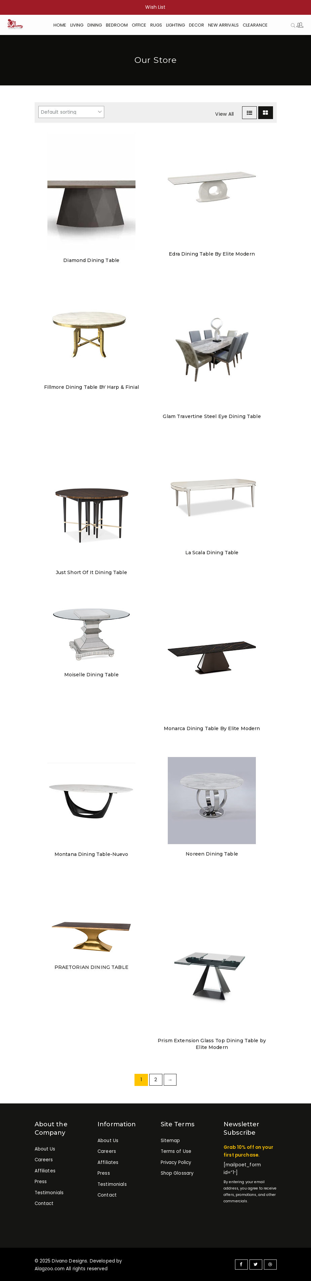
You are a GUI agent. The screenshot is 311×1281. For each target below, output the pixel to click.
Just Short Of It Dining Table (91, 572)
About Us (45, 1149)
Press (41, 1182)
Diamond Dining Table (91, 260)
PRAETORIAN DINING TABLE (91, 967)
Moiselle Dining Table (91, 675)
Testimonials (49, 1193)
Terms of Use (176, 1151)
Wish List (155, 7)
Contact (44, 1204)
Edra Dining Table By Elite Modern (212, 254)
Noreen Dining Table (212, 854)
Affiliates (45, 1171)
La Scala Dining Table (212, 553)
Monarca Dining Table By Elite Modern (212, 728)
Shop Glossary (177, 1173)
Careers (44, 1160)
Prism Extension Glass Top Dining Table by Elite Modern (212, 1044)
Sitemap (170, 1140)
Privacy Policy (176, 1162)
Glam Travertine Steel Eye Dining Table (211, 416)
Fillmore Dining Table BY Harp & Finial (91, 387)
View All (224, 114)
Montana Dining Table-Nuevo (91, 854)
